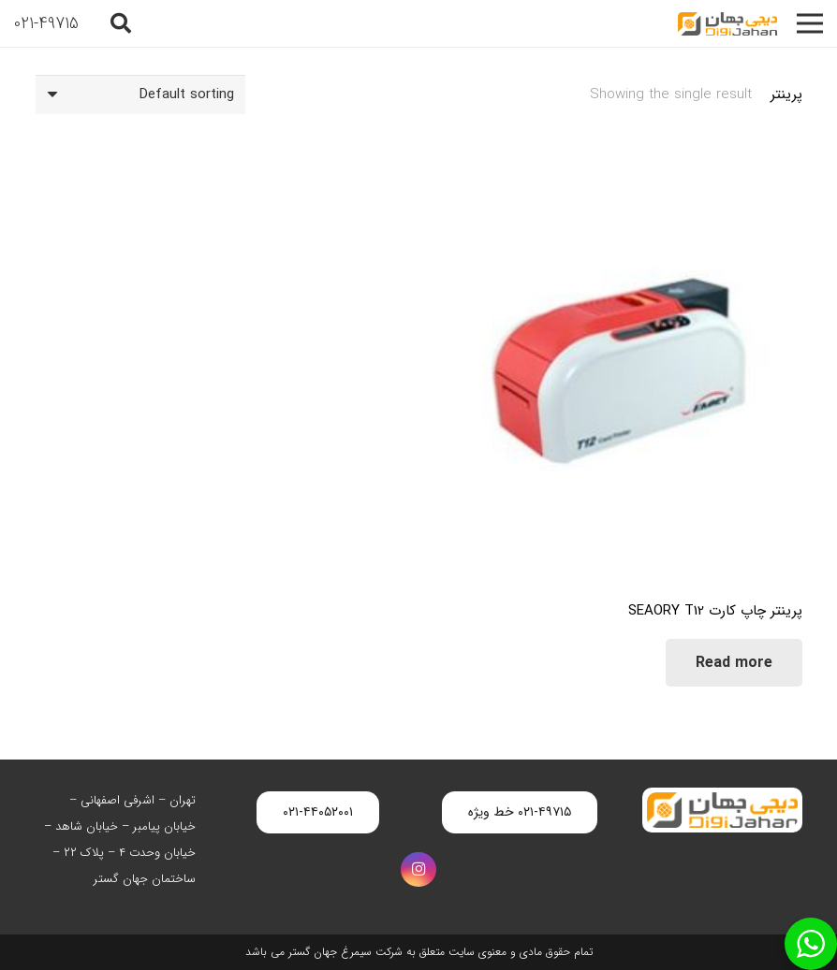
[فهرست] (810, 23)
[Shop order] (140, 94)
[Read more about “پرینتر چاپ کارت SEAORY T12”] (734, 663)
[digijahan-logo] (727, 24)
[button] (120, 23)
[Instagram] (418, 870)
